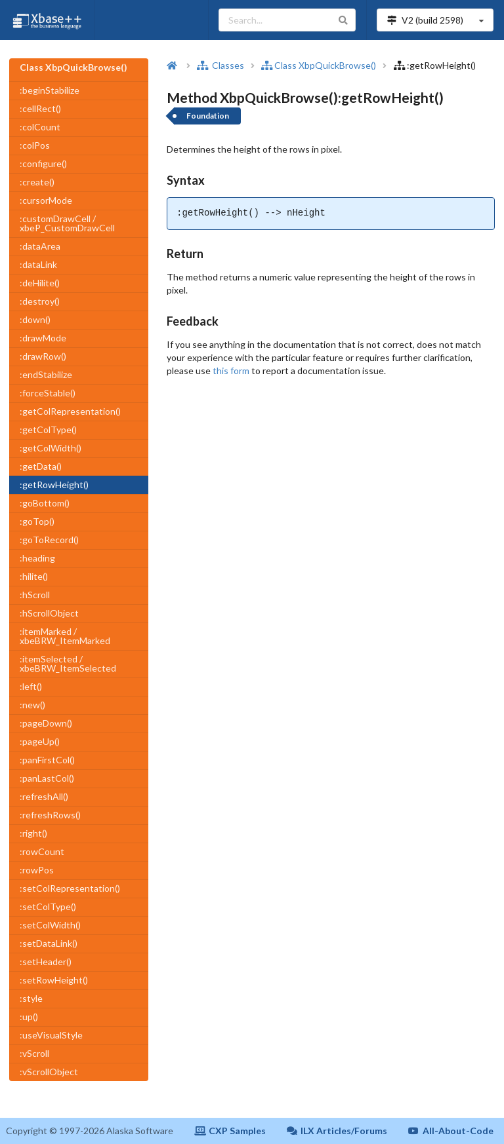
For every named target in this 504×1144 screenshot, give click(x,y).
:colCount (40, 126)
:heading (37, 557)
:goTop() (37, 521)
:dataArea (40, 246)
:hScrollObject (49, 613)
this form (231, 370)
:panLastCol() (47, 778)
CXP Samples (230, 1130)
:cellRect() (40, 108)
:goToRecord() (49, 539)
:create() (37, 181)
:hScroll (35, 594)
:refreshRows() (50, 814)
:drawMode (43, 337)
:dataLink (38, 264)
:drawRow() (43, 356)
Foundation (207, 116)
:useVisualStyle (51, 1034)
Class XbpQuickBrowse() (318, 65)
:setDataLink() (48, 943)
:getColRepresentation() (70, 411)
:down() (35, 319)
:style (31, 998)
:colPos (35, 145)
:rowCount (42, 851)
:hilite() (34, 576)
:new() (32, 704)
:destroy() (40, 301)
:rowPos (37, 869)
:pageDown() (46, 723)
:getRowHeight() (54, 484)
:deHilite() (40, 282)
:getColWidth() (50, 447)
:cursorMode (46, 200)
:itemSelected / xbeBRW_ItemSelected (68, 663)
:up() (29, 1016)
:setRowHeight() (54, 979)
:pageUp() (40, 741)
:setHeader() (46, 961)
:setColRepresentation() (70, 888)
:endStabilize (46, 374)
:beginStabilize (49, 90)
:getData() (41, 466)
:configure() (43, 163)
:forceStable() (47, 392)
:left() (31, 686)
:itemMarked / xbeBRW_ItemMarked (65, 636)
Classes (220, 65)
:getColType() (48, 429)
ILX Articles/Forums (337, 1130)
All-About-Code (451, 1130)
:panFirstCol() (47, 759)
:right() (33, 833)
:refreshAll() (44, 796)
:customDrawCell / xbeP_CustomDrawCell (67, 223)
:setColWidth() (50, 924)
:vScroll (34, 1053)
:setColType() (48, 906)
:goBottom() (45, 502)
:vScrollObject (49, 1071)
